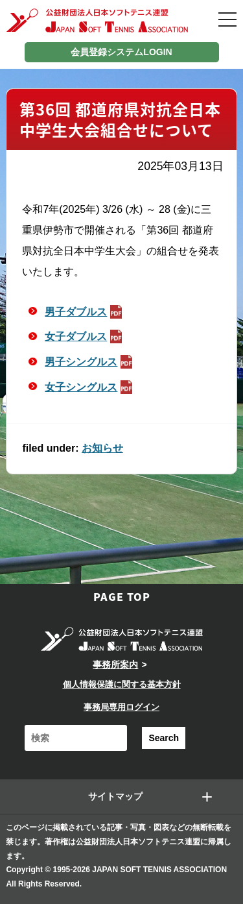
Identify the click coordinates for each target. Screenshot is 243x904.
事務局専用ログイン (121, 707)
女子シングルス (90, 387)
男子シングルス (90, 362)
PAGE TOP (121, 596)
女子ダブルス (85, 336)
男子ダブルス (85, 312)
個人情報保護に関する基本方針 (122, 684)
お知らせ (102, 448)
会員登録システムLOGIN (121, 52)
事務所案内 (115, 664)
